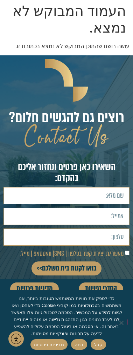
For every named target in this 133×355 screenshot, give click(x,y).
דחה (79, 344)
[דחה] (122, 322)
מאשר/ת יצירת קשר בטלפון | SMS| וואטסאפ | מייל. (72, 253)
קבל (98, 344)
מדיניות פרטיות (49, 344)
